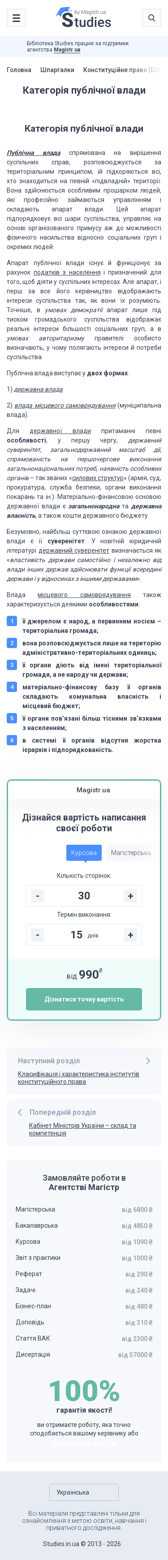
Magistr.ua (67, 50)
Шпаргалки (59, 69)
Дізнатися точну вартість (84, 999)
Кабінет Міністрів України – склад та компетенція (82, 1129)
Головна (20, 69)
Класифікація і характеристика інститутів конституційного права (78, 1077)
